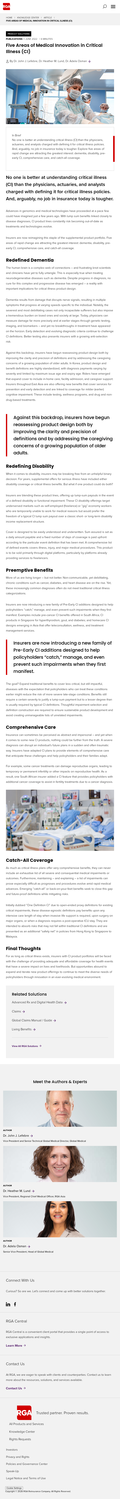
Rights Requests (20, 1439)
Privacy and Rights (17, 1457)
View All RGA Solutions (25, 1046)
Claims (18, 1011)
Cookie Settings (14, 1488)
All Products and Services (26, 1424)
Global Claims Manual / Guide (34, 1020)
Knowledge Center (28, 17)
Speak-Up (12, 1471)
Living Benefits (24, 1029)
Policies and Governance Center (27, 1464)
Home (9, 17)
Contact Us (14, 1388)
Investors (12, 1450)
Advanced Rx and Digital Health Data (39, 1002)
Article (48, 17)
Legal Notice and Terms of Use (26, 1478)
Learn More (14, 1345)
